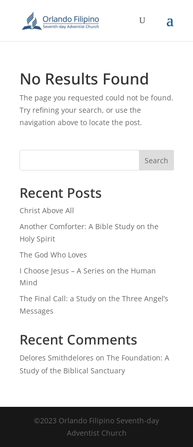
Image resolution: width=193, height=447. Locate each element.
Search (156, 160)
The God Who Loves (53, 255)
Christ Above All (47, 210)
